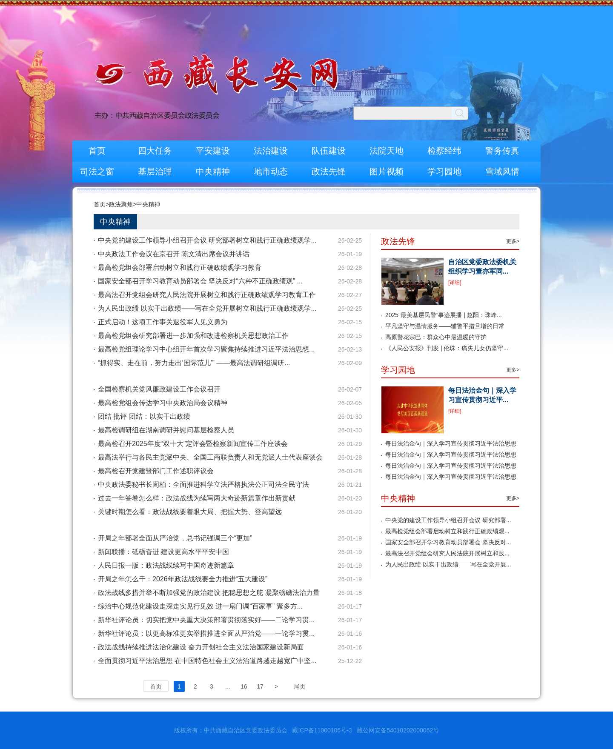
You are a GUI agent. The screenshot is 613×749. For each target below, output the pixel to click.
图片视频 (387, 171)
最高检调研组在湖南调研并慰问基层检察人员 (166, 430)
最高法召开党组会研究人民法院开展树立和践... (447, 553)
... (227, 686)
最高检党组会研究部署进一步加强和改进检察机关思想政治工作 (193, 335)
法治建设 (271, 150)
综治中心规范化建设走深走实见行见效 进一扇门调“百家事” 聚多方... (200, 606)
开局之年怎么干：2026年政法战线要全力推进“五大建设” (182, 579)
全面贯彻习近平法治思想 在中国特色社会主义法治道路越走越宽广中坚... (207, 660)
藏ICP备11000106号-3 (322, 730)
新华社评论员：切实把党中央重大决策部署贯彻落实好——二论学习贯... (206, 619)
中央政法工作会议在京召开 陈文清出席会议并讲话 (173, 253)
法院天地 (387, 150)
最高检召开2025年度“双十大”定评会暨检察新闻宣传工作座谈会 (193, 443)
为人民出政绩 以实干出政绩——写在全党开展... (448, 564)
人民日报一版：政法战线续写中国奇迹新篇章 (166, 565)
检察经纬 (444, 150)
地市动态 (271, 171)
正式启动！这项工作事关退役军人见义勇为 (162, 322)
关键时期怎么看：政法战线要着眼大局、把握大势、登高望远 (190, 511)
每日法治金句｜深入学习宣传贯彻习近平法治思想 (450, 443)
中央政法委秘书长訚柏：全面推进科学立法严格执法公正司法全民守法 (203, 484)
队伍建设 (329, 150)
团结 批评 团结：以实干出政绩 (144, 416)
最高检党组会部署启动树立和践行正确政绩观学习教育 (179, 267)
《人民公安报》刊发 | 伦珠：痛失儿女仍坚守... (446, 348)
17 (260, 686)
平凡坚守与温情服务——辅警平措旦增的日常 (444, 326)
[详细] (454, 283)
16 (244, 686)
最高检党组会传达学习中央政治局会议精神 (162, 402)
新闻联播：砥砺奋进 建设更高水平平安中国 (163, 551)
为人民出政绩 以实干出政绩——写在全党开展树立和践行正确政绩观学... (207, 308)
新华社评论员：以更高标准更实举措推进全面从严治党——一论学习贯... (206, 633)
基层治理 (155, 171)
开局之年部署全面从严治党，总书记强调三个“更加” (175, 538)
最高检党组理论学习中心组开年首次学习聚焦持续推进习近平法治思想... (206, 349)
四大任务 (155, 150)
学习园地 (444, 171)
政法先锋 (329, 171)
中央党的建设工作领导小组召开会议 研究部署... (448, 520)
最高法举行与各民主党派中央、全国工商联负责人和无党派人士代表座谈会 (210, 457)
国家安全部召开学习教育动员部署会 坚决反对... (448, 542)
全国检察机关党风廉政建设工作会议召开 (159, 389)
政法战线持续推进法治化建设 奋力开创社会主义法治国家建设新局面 (201, 647)
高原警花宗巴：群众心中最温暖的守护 (436, 337)
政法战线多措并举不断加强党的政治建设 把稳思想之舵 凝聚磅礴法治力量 (209, 592)
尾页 (300, 686)
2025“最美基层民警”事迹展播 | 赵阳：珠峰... (443, 315)
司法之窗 (97, 171)
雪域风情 (502, 171)
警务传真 (502, 150)
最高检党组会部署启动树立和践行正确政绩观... (447, 531)
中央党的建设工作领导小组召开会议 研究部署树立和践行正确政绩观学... (207, 240)
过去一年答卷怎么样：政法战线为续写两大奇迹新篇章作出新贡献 (196, 498)
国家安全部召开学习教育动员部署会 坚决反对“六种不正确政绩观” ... (200, 281)
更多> (512, 241)
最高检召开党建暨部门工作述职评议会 (156, 471)
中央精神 (213, 171)
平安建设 (213, 150)
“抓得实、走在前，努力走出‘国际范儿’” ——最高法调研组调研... (194, 362)
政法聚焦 (121, 204)
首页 (97, 150)
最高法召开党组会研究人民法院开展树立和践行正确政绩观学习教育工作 (207, 294)
